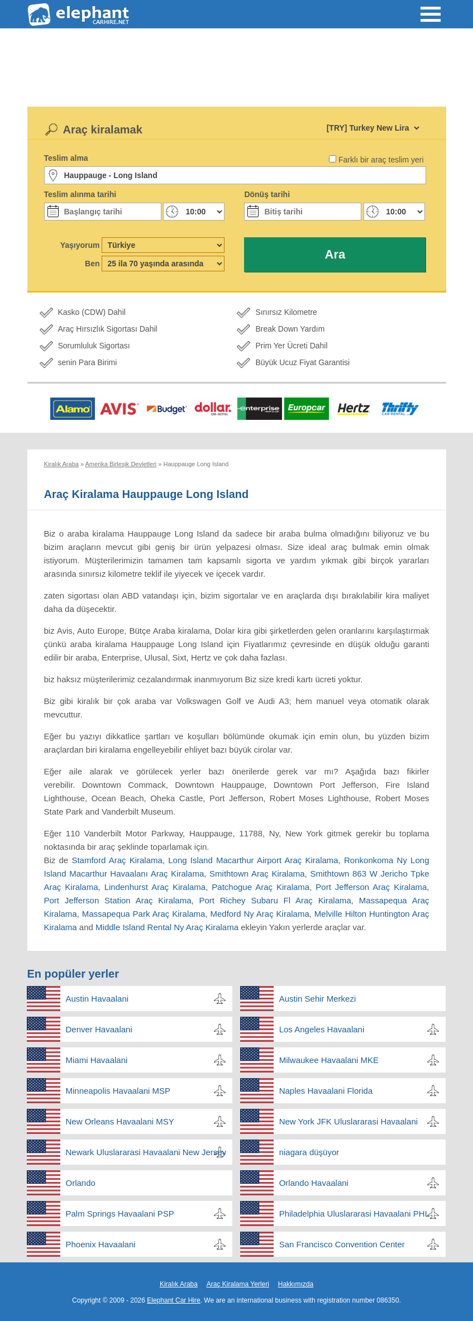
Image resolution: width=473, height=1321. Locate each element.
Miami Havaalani (97, 1060)
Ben (92, 263)
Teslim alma (66, 158)
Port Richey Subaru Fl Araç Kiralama (275, 900)
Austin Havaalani (97, 998)
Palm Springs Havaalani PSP (120, 1213)
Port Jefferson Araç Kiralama (371, 887)
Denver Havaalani (99, 1029)
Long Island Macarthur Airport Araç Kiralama (253, 860)
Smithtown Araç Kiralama (256, 873)
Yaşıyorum (80, 245)
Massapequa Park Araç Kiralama (144, 913)
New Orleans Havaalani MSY (120, 1121)
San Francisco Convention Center (342, 1244)
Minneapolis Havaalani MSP (118, 1090)
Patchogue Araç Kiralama (260, 887)
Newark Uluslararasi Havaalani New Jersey (146, 1152)
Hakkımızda (295, 1284)
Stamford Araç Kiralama (116, 860)
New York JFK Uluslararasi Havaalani (348, 1121)
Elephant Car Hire (173, 1300)
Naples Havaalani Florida (326, 1090)
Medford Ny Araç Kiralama (260, 913)
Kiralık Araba (179, 1284)
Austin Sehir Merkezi (317, 998)
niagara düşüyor (309, 1152)
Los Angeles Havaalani (322, 1029)
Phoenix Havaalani (101, 1244)
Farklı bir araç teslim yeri (380, 159)
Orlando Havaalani (313, 1183)
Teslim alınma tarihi (80, 194)
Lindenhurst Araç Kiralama (155, 887)
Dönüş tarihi (267, 194)
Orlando (80, 1183)
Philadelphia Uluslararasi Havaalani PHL (354, 1213)
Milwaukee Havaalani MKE (329, 1060)
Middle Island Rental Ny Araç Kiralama (166, 927)
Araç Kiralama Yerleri (238, 1284)
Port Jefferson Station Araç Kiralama (118, 900)
